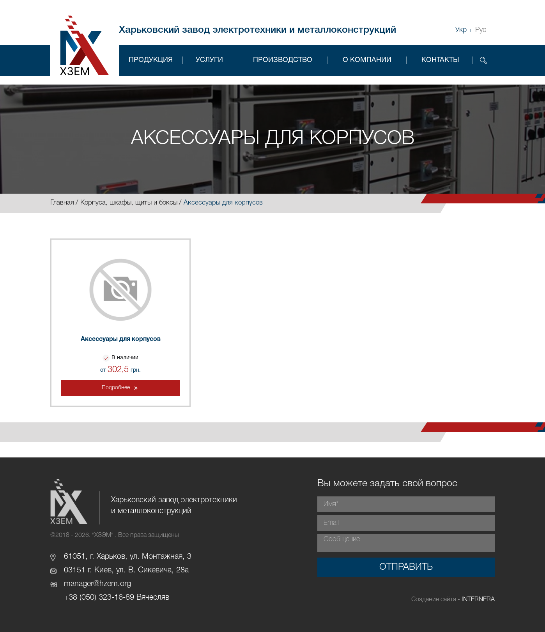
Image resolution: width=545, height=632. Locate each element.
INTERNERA (478, 599)
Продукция (151, 60)
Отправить (406, 567)
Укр (461, 30)
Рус (480, 30)
